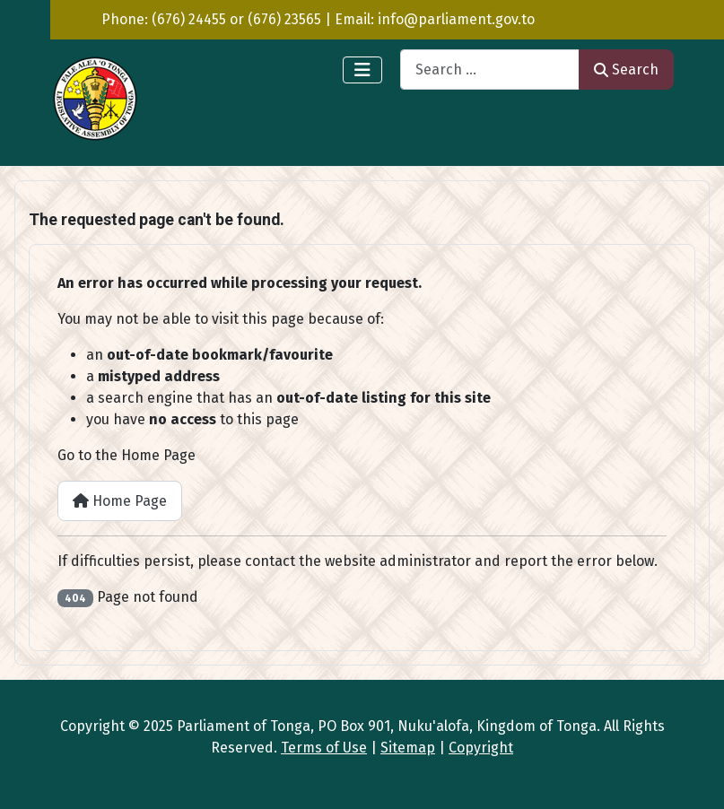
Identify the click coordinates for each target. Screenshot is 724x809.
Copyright (481, 747)
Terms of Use (324, 747)
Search (626, 69)
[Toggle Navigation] (362, 70)
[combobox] (490, 69)
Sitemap (407, 747)
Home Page (120, 500)
